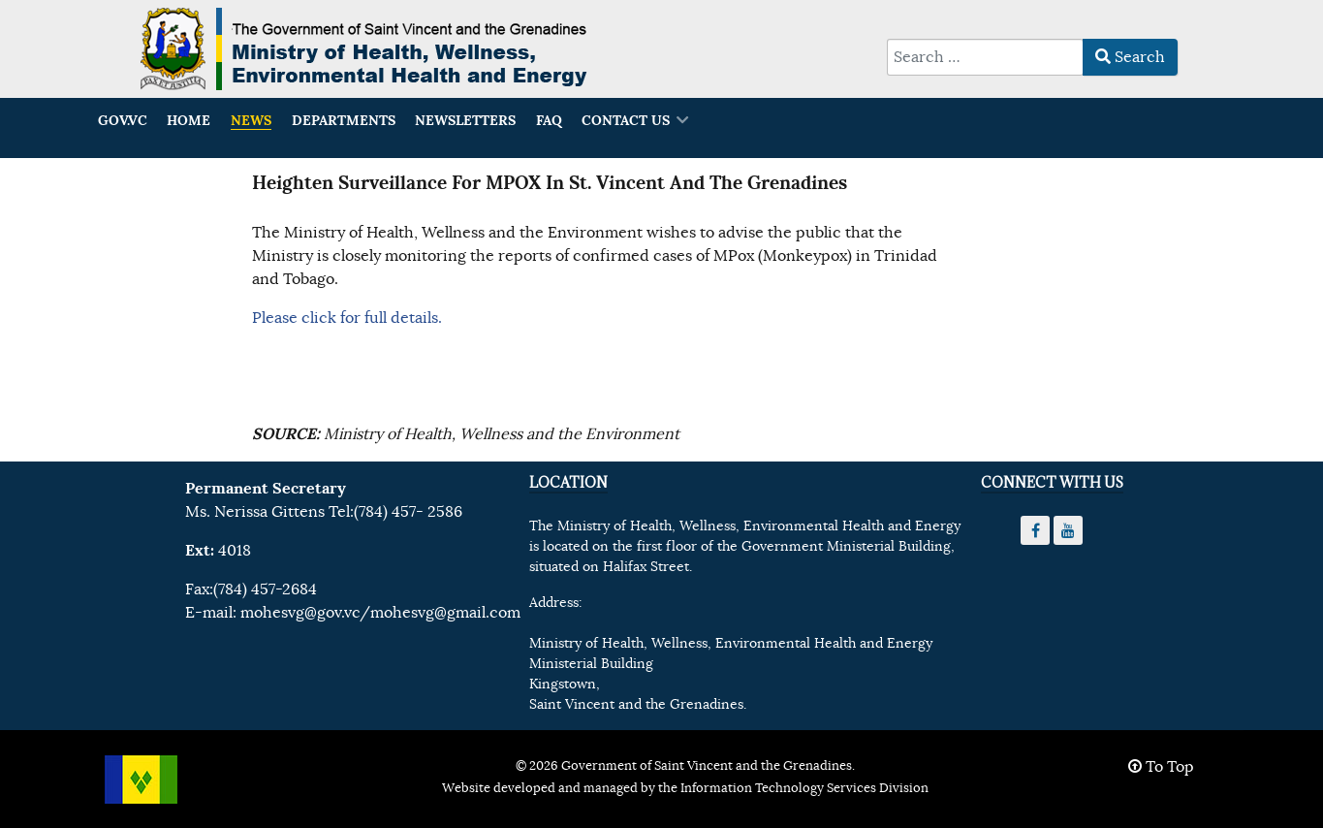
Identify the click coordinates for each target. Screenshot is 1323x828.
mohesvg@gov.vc (300, 612)
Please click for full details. (347, 318)
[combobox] (985, 57)
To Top (1161, 767)
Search (1130, 57)
